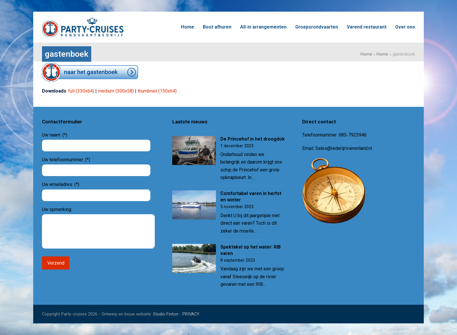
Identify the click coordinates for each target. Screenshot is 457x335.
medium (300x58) (116, 91)
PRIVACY (190, 314)
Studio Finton (165, 314)
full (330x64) (81, 91)
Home (366, 54)
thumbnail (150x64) (157, 91)
